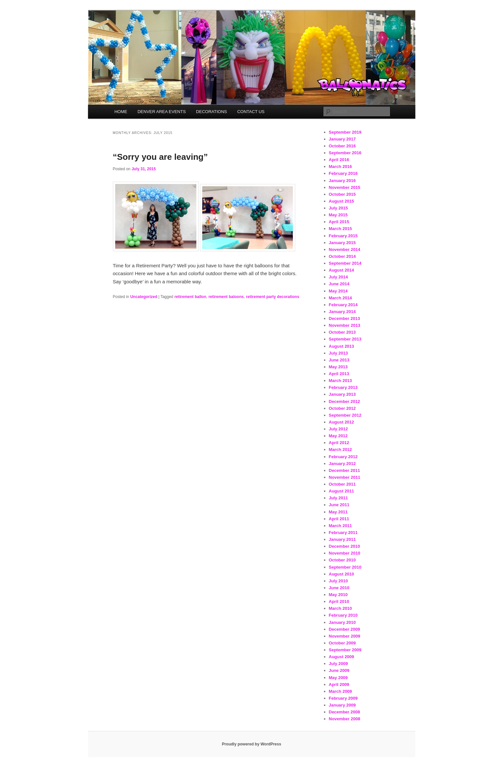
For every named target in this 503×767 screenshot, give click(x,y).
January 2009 (342, 705)
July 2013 (338, 353)
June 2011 (339, 504)
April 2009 (339, 684)
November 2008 (344, 718)
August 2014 (341, 270)
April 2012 (339, 442)
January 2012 (342, 463)
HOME (121, 111)
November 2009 (344, 636)
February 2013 (343, 387)
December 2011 (344, 470)
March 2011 (340, 525)
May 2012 (338, 435)
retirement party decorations (272, 296)
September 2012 (345, 415)
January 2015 (342, 242)
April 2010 (339, 601)
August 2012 (341, 422)
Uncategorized (143, 296)
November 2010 (344, 553)
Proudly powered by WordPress (251, 744)
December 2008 (344, 711)
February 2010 (343, 615)
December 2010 (344, 546)
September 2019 (345, 132)
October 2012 (342, 408)
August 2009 (341, 656)
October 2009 (342, 643)
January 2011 (342, 539)
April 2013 (339, 373)
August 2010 (341, 574)
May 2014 (338, 291)
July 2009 (338, 663)
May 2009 (338, 677)
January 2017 (342, 139)
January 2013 (342, 394)
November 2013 (344, 325)
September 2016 (345, 152)
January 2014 (342, 311)
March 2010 (340, 608)
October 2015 (342, 194)
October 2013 (342, 332)
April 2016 (339, 159)
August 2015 (341, 201)
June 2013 (339, 360)
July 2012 (338, 428)
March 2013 (340, 380)
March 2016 (340, 166)
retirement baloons (226, 296)
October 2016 (342, 145)
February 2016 (343, 173)
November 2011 (344, 477)
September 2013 (345, 339)
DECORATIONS (211, 111)
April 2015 (339, 221)
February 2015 (343, 235)
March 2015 (340, 228)
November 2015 (344, 187)
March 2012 (340, 449)
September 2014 (345, 263)
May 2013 (338, 366)
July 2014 (338, 277)
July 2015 (338, 208)
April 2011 (339, 518)
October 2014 (342, 256)
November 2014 (344, 249)
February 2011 (343, 532)
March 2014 (340, 297)
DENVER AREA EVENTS (161, 111)
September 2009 (345, 649)
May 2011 (338, 511)
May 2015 (338, 214)
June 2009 (339, 670)
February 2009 (343, 698)
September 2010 (345, 567)
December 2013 (344, 318)
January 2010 (342, 622)
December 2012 (344, 401)
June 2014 (339, 283)
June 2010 (339, 587)
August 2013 (341, 346)
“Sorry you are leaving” (160, 157)
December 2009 (344, 629)
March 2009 (340, 691)
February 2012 (343, 456)
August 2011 (341, 491)
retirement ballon (190, 296)
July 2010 (338, 580)
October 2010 (342, 560)
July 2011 (338, 497)
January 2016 (342, 180)
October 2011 (342, 484)
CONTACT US (250, 111)
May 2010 (338, 594)
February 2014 (343, 304)
